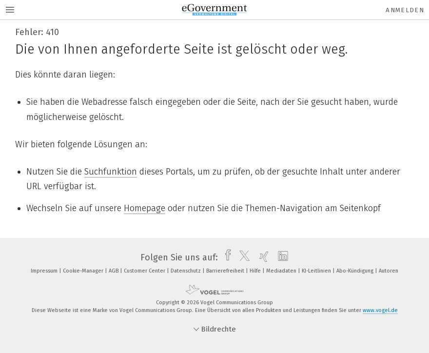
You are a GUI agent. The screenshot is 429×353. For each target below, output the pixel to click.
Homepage (144, 208)
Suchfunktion (110, 171)
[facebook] (225, 257)
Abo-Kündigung (355, 271)
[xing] (262, 257)
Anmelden (405, 10)
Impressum (45, 271)
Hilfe (256, 271)
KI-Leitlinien (317, 271)
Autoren (388, 271)
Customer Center (145, 271)
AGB (114, 271)
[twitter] (242, 257)
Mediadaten (282, 271)
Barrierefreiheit (226, 271)
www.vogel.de (380, 310)
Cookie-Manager (84, 271)
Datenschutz (186, 271)
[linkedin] (280, 257)
